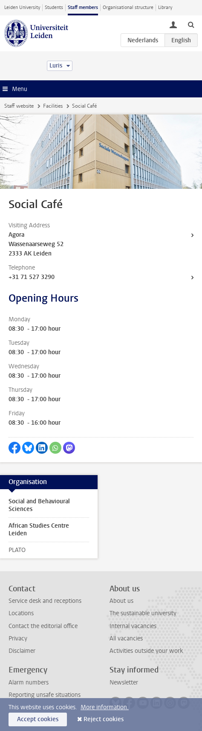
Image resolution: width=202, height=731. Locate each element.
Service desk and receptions (45, 601)
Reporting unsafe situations (45, 695)
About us (121, 601)
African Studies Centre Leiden (39, 529)
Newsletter (124, 682)
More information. (105, 707)
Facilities (53, 106)
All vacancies (126, 638)
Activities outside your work (146, 651)
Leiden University (22, 7)
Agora (16, 235)
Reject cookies (104, 719)
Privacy (18, 638)
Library (165, 7)
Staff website (19, 106)
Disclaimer (22, 651)
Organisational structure (128, 7)
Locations (21, 613)
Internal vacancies (133, 626)
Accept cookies (37, 719)
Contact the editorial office (43, 626)
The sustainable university (143, 613)
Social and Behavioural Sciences (39, 505)
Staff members (83, 7)
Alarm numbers (29, 682)
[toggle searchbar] (191, 24)
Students (54, 7)
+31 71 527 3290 (32, 277)
